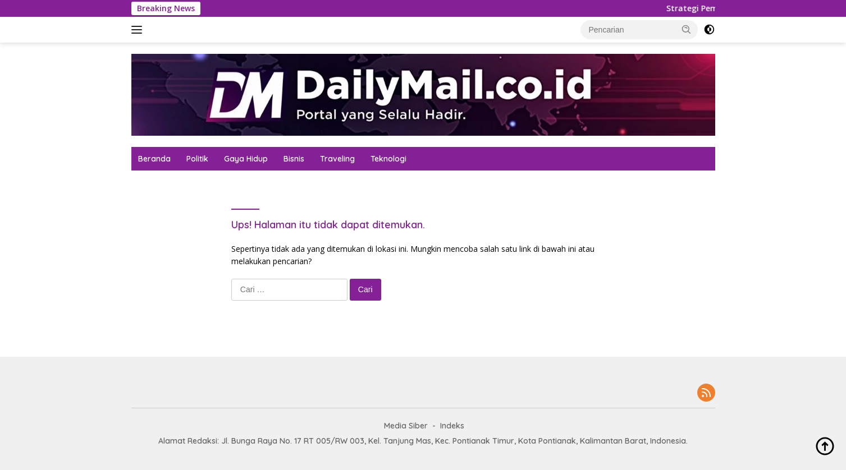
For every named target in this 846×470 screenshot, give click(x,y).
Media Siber (406, 426)
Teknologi (388, 159)
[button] (686, 29)
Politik (197, 159)
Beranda (154, 159)
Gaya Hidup (246, 159)
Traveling (337, 159)
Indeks (452, 426)
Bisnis (293, 159)
